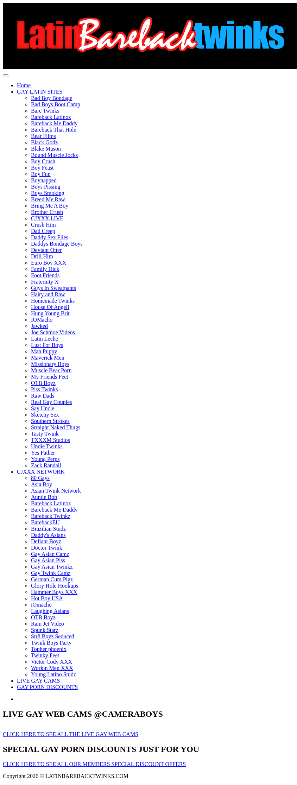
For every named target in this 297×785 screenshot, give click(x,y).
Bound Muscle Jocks (54, 155)
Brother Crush (47, 212)
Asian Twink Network (56, 491)
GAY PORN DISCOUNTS (47, 687)
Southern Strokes (50, 421)
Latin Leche (44, 339)
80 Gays (40, 478)
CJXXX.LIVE (47, 218)
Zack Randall (46, 465)
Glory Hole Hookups (54, 586)
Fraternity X (45, 282)
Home (24, 85)
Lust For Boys (47, 345)
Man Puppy (44, 351)
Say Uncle (42, 408)
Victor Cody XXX (51, 662)
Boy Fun (41, 174)
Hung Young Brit (50, 313)
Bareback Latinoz (51, 117)
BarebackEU (45, 522)
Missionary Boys (50, 364)
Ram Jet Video (47, 624)
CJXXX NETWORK (41, 472)
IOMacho (41, 320)
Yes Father (43, 453)
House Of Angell (50, 307)
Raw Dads (42, 396)
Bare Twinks (45, 111)
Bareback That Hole (53, 130)
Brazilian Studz (48, 529)
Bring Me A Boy (49, 206)
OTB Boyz (43, 383)
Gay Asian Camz (50, 554)
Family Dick (45, 269)
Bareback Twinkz (50, 516)
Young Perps (45, 459)
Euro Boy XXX (48, 263)
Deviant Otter (46, 250)
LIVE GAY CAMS (38, 681)
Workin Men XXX (52, 668)
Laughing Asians (50, 611)
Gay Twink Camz (50, 573)
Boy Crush (43, 161)
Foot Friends (45, 275)
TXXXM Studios (50, 440)
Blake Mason (46, 149)
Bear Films (43, 136)
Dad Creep (43, 231)
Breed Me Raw (48, 199)
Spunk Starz (44, 630)
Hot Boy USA (47, 598)
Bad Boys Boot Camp (55, 104)
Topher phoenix (49, 649)
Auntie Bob (44, 497)
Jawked (39, 326)
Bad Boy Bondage (51, 98)
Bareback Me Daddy (54, 123)
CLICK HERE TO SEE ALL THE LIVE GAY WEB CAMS (70, 734)
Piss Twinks (44, 389)
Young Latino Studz (53, 674)
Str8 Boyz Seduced (52, 636)
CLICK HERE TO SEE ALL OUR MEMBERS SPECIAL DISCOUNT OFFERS (94, 764)
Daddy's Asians (48, 535)
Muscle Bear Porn (51, 370)
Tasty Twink (45, 434)
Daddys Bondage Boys (57, 244)
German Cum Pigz (52, 579)
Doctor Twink (46, 548)
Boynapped (44, 180)
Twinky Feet (45, 655)
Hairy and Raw (48, 294)
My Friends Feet (49, 377)
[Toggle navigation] (5, 75)
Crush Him (43, 225)
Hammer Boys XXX (54, 592)
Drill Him (42, 256)
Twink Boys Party (51, 643)
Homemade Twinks (53, 301)
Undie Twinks (47, 446)
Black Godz (44, 142)
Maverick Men (47, 358)
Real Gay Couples (51, 402)
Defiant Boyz (46, 541)
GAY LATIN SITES (39, 92)
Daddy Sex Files (49, 237)
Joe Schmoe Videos (53, 332)
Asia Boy (41, 484)
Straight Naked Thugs (55, 427)
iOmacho (41, 605)
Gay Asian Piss (48, 560)
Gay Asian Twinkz (52, 567)
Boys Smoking (47, 193)
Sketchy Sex (45, 415)
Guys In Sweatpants (53, 288)
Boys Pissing (45, 187)
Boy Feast (42, 168)
